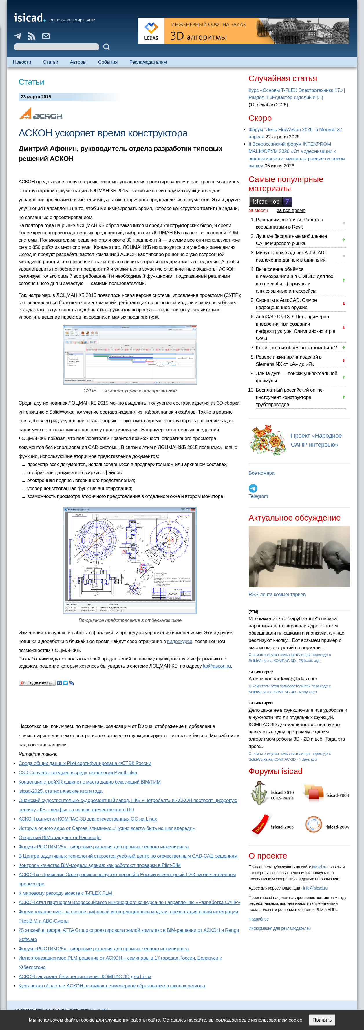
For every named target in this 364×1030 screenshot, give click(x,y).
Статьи (50, 62)
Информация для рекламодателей (280, 928)
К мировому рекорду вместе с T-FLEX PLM (65, 893)
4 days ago (308, 692)
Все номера (262, 473)
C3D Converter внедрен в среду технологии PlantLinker (78, 772)
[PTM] (253, 612)
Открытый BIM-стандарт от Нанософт (60, 837)
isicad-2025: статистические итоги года (61, 791)
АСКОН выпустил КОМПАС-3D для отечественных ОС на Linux (88, 819)
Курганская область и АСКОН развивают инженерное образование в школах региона (112, 986)
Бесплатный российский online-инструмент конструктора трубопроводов (290, 397)
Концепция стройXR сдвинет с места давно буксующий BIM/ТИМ (90, 782)
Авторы (78, 62)
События (108, 62)
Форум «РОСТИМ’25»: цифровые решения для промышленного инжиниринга (104, 847)
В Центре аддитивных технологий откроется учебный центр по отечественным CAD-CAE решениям (128, 856)
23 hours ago (309, 660)
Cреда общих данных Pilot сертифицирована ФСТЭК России (85, 763)
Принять (322, 1020)
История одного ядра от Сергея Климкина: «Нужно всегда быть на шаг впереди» (107, 828)
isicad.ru (319, 867)
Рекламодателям (148, 62)
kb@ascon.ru (217, 666)
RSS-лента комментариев (277, 594)
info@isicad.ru (315, 888)
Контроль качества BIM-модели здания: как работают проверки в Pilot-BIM (100, 865)
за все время (291, 210)
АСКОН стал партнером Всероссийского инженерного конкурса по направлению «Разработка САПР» (129, 902)
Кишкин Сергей (261, 672)
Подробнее (259, 919)
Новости (22, 62)
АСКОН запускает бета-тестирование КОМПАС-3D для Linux (85, 976)
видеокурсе (179, 641)
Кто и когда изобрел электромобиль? (296, 347)
